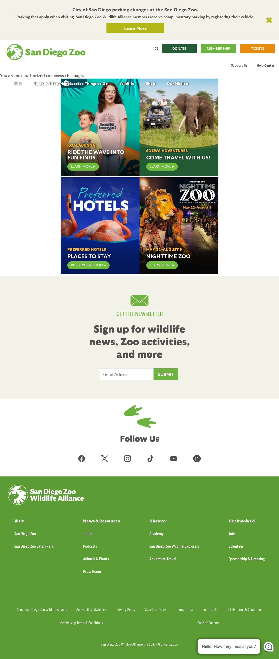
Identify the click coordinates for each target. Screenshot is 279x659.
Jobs (232, 533)
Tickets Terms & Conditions (244, 609)
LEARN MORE (81, 166)
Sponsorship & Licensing (247, 559)
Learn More (135, 28)
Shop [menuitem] (150, 83)
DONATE (179, 48)
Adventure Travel (162, 559)
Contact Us (209, 609)
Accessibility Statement (92, 609)
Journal (88, 533)
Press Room (92, 571)
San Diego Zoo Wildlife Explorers (174, 546)
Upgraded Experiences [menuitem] (53, 83)
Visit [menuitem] (17, 83)
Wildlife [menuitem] (127, 83)
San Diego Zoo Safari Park (34, 546)
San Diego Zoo (25, 533)
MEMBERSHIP (218, 48)
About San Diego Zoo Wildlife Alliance (42, 609)
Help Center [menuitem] (265, 65)
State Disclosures (155, 609)
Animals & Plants (96, 559)
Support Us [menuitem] (239, 65)
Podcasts (90, 546)
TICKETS (257, 48)
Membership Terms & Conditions (81, 623)
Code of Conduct (208, 623)
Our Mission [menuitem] (177, 83)
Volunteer (236, 546)
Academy (156, 533)
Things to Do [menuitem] (96, 83)
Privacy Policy (126, 609)
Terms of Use (184, 609)
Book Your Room (87, 265)
